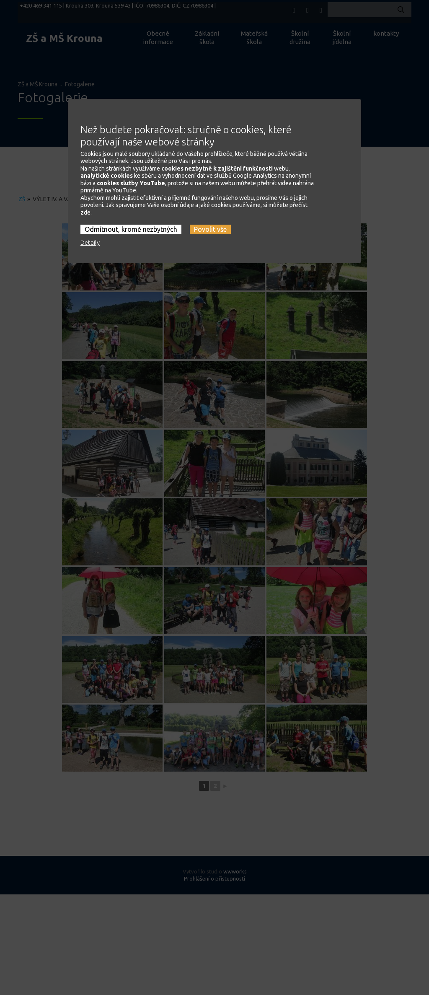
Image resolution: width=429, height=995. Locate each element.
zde (85, 197)
